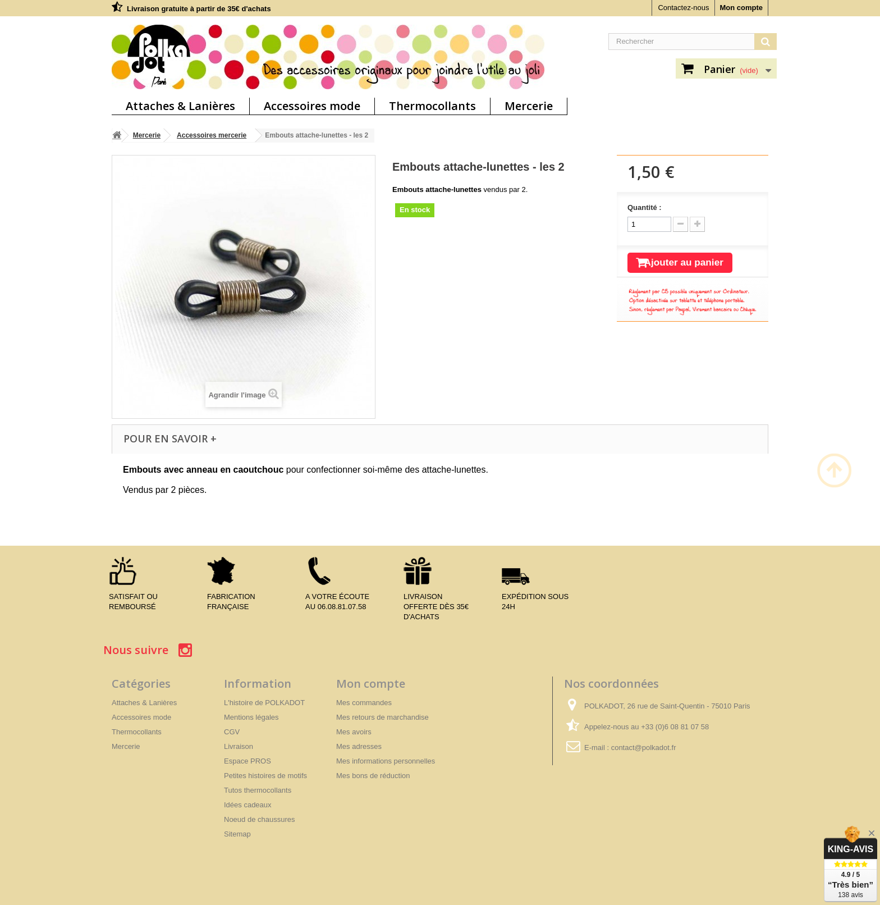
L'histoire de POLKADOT (264, 702)
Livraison (238, 746)
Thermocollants (432, 105)
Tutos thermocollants (257, 790)
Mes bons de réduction (373, 775)
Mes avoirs (354, 732)
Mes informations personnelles (385, 761)
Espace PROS (247, 761)
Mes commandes (364, 702)
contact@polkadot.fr (643, 747)
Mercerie (529, 105)
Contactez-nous (683, 7)
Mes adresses (359, 746)
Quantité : (644, 207)
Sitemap (237, 834)
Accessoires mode (312, 105)
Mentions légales (251, 717)
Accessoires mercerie (211, 135)
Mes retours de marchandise (382, 717)
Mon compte (741, 7)
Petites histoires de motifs (265, 775)
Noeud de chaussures (259, 819)
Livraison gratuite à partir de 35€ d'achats (199, 8)
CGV (232, 732)
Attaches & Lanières (180, 105)
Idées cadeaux (248, 805)
